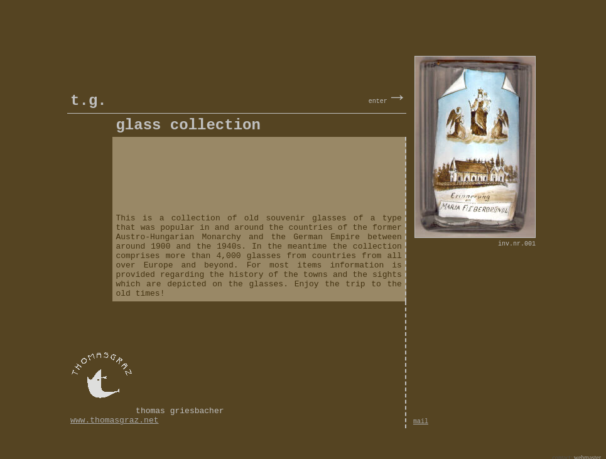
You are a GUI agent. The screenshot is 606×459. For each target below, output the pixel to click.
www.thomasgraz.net (114, 414)
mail (420, 415)
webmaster (587, 450)
